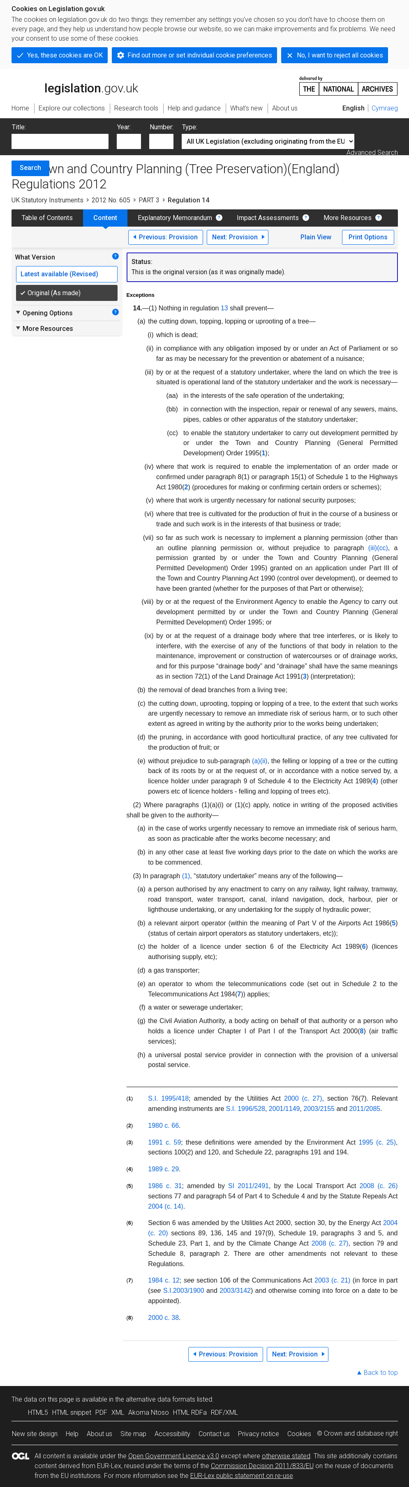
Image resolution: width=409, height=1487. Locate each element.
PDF (101, 1412)
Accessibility (172, 1434)
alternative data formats (160, 1399)
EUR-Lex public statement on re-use (241, 1476)
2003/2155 (319, 1108)
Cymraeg (385, 108)
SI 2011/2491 (248, 1185)
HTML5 (38, 1412)
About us (99, 1434)
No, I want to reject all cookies (340, 55)
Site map (133, 1434)
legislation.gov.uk (75, 85)
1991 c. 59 (164, 1142)
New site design (35, 1434)
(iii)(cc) (378, 547)
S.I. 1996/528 (245, 1108)
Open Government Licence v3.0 (173, 1456)
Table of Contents (47, 218)
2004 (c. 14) (165, 1206)
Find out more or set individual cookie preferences (199, 55)
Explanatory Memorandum (175, 218)
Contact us (214, 1434)
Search (30, 168)
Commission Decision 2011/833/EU (262, 1466)
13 (224, 308)
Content (105, 218)
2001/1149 (284, 1108)
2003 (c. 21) (332, 1280)
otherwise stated (286, 1456)
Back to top (381, 1373)
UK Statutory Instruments (47, 200)
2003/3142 (235, 1290)
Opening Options (44, 313)
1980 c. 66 (163, 1125)
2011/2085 (365, 1108)
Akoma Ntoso (148, 1412)
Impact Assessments (268, 218)
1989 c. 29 (163, 1169)
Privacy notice (258, 1434)
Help (72, 1434)
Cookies (299, 1434)
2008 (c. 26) (379, 1185)
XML (117, 1412)
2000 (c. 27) (303, 1098)
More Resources (348, 218)
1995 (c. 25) (377, 1142)
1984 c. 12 (164, 1280)
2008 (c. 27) (330, 1243)
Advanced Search (372, 152)
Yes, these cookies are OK (65, 55)
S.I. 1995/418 (168, 1098)
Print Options (368, 237)
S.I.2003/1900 (183, 1290)
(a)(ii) (259, 760)
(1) (186, 875)
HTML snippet (71, 1412)
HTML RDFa (190, 1412)
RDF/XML (224, 1412)
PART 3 (149, 200)
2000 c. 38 (163, 1317)
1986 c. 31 (165, 1185)
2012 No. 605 (111, 200)
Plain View (315, 237)
